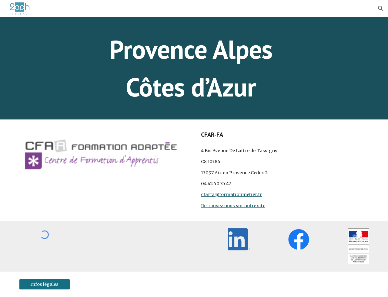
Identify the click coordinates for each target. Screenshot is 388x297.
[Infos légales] (44, 284)
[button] (380, 8)
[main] (194, 68)
